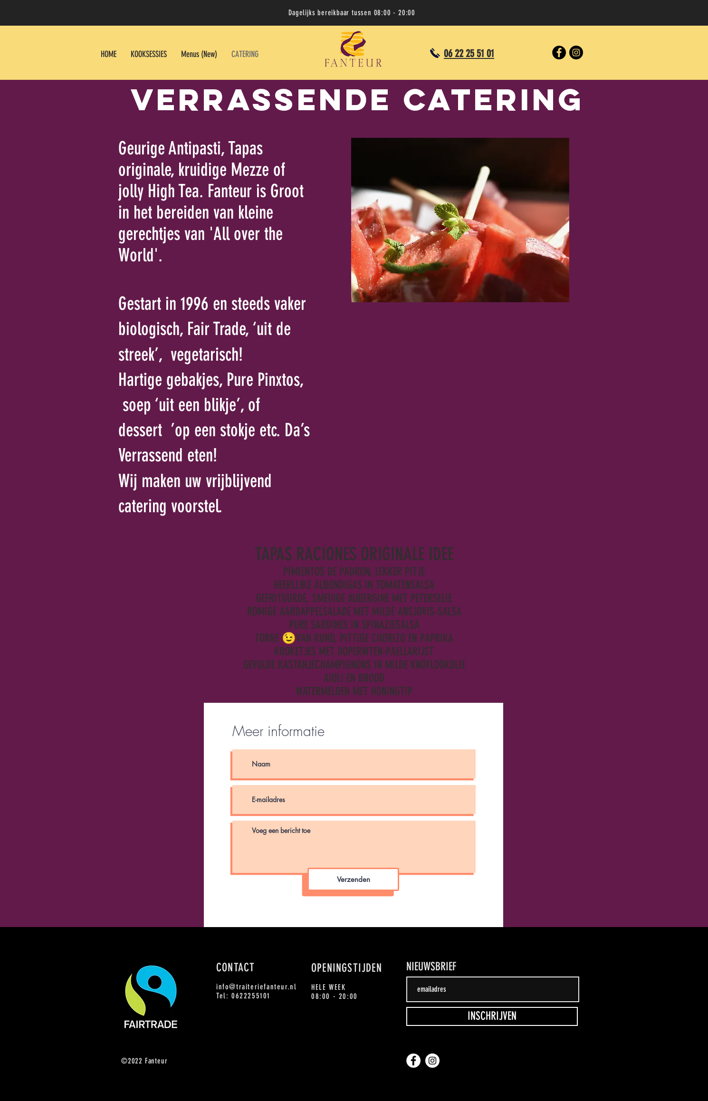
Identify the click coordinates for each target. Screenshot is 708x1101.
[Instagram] (576, 52)
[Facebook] (559, 52)
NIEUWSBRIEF (431, 966)
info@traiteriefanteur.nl (256, 986)
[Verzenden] (353, 879)
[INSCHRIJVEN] (492, 1016)
